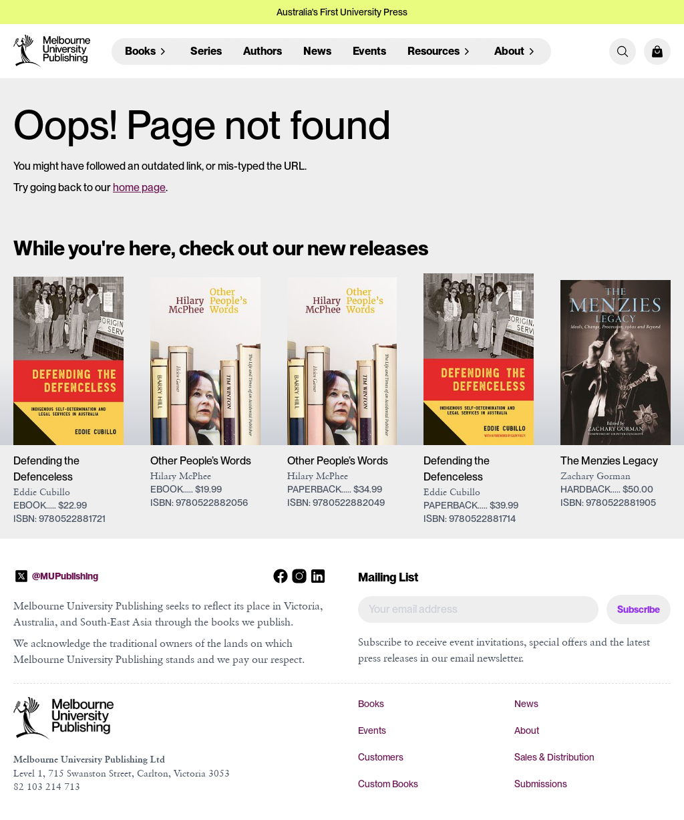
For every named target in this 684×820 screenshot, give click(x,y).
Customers (380, 757)
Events (369, 51)
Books (371, 703)
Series (206, 51)
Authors (262, 51)
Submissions (540, 784)
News (317, 51)
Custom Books (388, 784)
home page (139, 187)
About (526, 730)
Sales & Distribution (554, 757)
